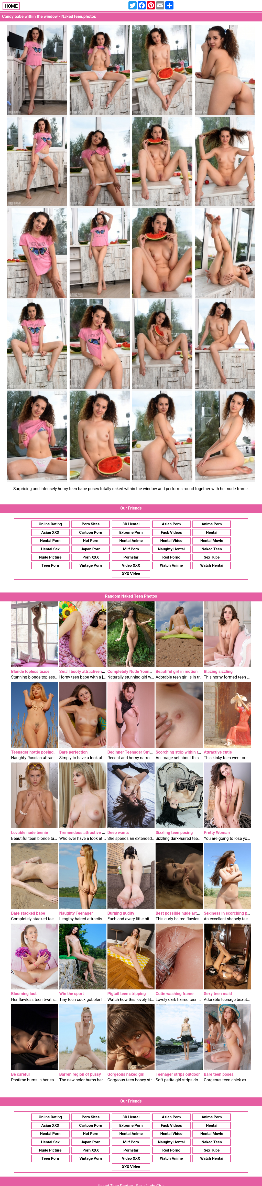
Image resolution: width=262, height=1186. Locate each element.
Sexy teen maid (218, 993)
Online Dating (50, 524)
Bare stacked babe (28, 913)
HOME (11, 6)
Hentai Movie (211, 540)
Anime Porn (212, 524)
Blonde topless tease (30, 671)
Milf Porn (131, 549)
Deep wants (118, 832)
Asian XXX (50, 532)
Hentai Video (171, 540)
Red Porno (171, 557)
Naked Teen (212, 549)
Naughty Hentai (171, 549)
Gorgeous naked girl (126, 1074)
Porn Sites (91, 524)
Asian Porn (171, 524)
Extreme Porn (131, 532)
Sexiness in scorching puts (228, 913)
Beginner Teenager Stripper (132, 752)
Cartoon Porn (90, 532)
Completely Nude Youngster (133, 671)
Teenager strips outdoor (178, 1074)
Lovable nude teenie (29, 832)
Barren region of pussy (80, 1074)
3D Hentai (131, 524)
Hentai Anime (131, 540)
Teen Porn (50, 565)
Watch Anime (171, 565)
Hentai (211, 532)
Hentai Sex (50, 549)
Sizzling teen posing (174, 832)
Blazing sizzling (218, 671)
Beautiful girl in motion (177, 671)
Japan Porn (91, 549)
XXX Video (131, 574)
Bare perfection (73, 752)
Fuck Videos (171, 532)
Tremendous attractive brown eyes (91, 832)
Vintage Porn (90, 565)
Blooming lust (24, 993)
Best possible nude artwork (181, 913)
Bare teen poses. (219, 1074)
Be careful (20, 1074)
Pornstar (131, 557)
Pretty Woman (217, 832)
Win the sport (71, 993)
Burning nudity (120, 913)
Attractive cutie (218, 752)
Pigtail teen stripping (126, 993)
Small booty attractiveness (83, 671)
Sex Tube (212, 557)
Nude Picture (50, 557)
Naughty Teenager (76, 913)
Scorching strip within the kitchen (186, 752)
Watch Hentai (211, 565)
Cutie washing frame (174, 993)
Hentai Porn (50, 540)
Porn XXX (90, 557)
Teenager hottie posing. (33, 752)
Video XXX (131, 565)
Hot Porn (90, 540)
